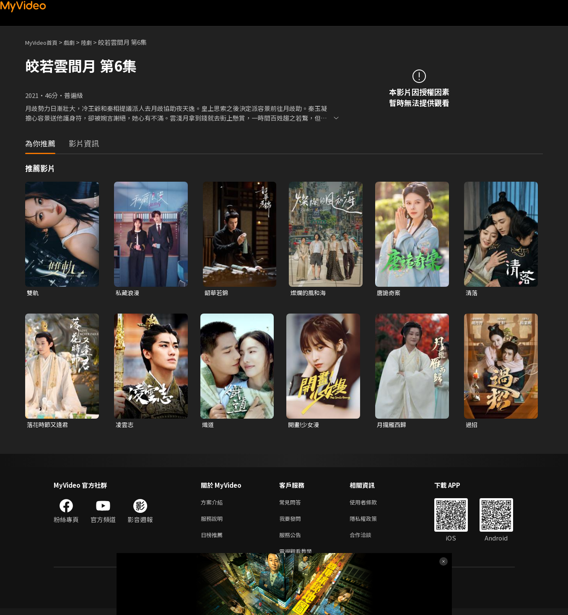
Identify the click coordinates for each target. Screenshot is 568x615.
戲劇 (76, 42)
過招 (472, 425)
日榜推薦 (213, 539)
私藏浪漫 (128, 292)
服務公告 (291, 539)
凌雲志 (125, 425)
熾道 (208, 425)
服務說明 (213, 521)
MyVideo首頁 (44, 42)
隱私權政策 (370, 521)
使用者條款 (370, 504)
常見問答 (291, 504)
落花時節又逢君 (49, 425)
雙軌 (33, 292)
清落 (472, 292)
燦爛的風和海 (309, 292)
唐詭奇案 (389, 292)
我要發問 (291, 521)
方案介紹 (213, 504)
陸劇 (94, 42)
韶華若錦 (217, 292)
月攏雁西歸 (392, 425)
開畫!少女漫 (305, 425)
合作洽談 (367, 539)
